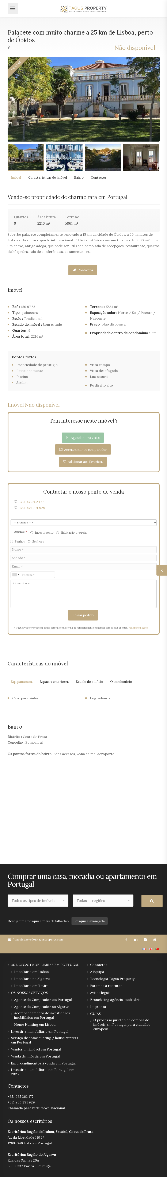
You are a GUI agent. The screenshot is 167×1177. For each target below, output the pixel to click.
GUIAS (95, 1013)
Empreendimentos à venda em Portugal (43, 1063)
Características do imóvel (47, 177)
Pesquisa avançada (89, 920)
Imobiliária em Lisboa (31, 971)
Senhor (18, 541)
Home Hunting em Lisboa (35, 1024)
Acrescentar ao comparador (83, 450)
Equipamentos (22, 682)
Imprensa (98, 1006)
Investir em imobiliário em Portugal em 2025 (42, 1071)
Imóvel (16, 177)
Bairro (79, 177)
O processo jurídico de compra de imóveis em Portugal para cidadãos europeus (121, 1024)
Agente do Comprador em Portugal (43, 999)
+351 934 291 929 (31, 508)
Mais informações (138, 627)
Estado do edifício (89, 682)
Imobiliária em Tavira (31, 985)
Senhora (36, 541)
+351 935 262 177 (31, 502)
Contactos (98, 177)
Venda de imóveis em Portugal (35, 1056)
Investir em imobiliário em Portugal (39, 1031)
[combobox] (15, 575)
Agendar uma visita (83, 438)
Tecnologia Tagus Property (112, 978)
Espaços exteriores (54, 682)
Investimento (42, 532)
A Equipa (97, 971)
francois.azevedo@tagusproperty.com (37, 939)
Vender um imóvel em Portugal (36, 1049)
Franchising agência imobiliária (115, 999)
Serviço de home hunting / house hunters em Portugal (44, 1039)
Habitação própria (72, 532)
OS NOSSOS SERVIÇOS (29, 992)
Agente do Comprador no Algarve (41, 1006)
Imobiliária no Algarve (32, 978)
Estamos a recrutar (106, 985)
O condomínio (121, 682)
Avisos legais (100, 992)
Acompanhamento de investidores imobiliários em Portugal (42, 1014)
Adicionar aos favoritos (83, 462)
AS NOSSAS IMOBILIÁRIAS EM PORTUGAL (45, 964)
